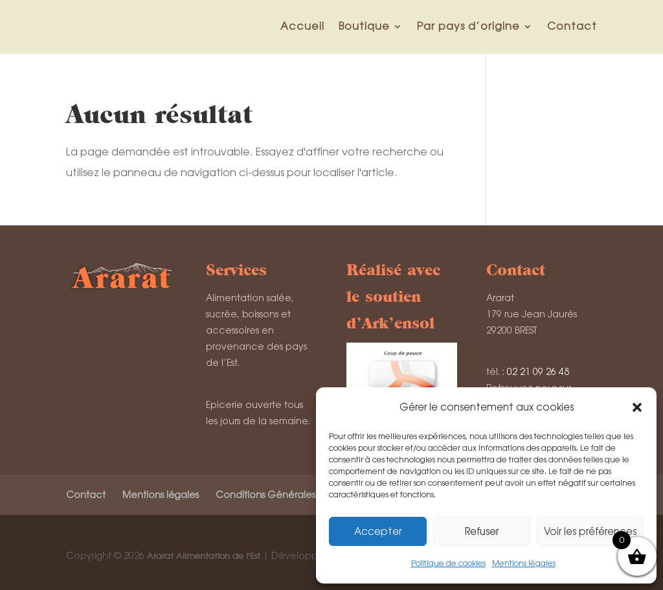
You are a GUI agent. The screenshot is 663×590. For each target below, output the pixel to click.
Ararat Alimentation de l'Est (203, 556)
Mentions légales (524, 563)
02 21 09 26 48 (538, 372)
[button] (637, 407)
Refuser (482, 531)
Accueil (302, 26)
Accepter (377, 531)
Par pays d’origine (468, 26)
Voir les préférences (590, 531)
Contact (572, 26)
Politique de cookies (448, 563)
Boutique (364, 26)
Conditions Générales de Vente (288, 495)
